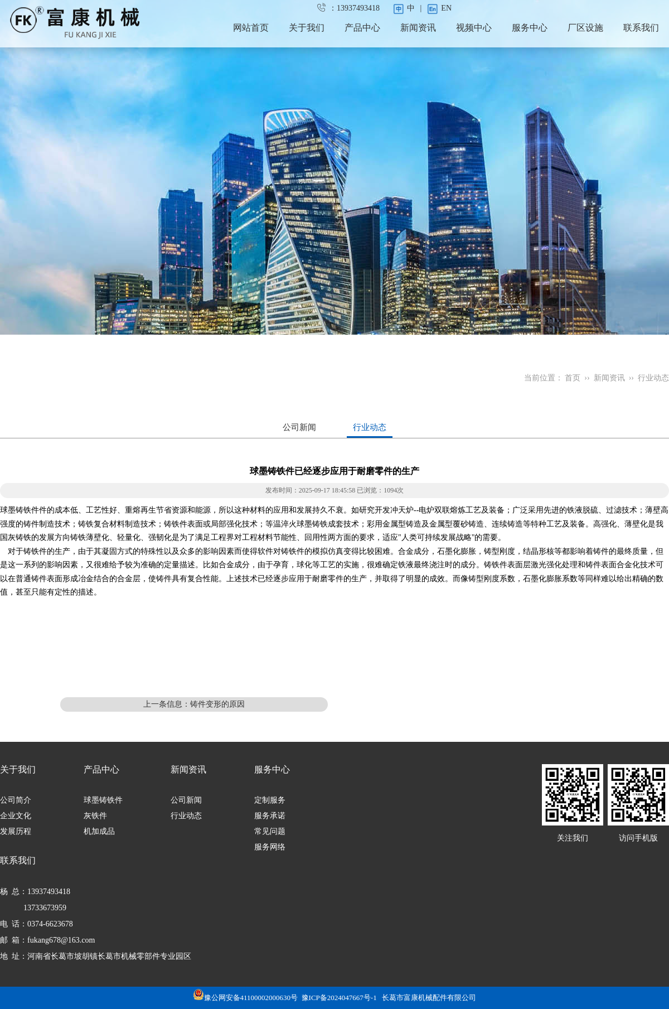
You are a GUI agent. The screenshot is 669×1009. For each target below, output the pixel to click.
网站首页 (251, 27)
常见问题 (269, 831)
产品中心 (362, 27)
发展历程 (15, 831)
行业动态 (653, 378)
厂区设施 (585, 27)
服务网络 (269, 847)
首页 (572, 378)
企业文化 (15, 816)
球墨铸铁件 (103, 800)
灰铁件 (95, 816)
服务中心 (529, 27)
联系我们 (641, 27)
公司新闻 (299, 427)
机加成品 (99, 831)
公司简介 (15, 800)
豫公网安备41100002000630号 (245, 997)
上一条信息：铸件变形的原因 (194, 704)
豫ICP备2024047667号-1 (339, 997)
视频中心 (474, 27)
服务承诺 (269, 816)
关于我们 (306, 27)
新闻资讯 (418, 27)
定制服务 (269, 800)
